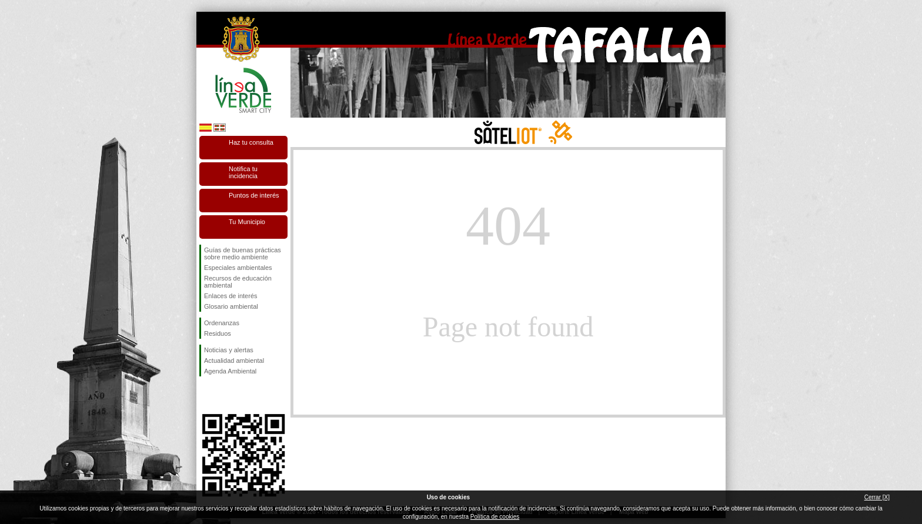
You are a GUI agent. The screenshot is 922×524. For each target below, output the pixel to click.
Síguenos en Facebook (206, 395)
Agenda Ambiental (230, 371)
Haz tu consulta (251, 142)
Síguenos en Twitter (226, 395)
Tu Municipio (247, 221)
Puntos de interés (254, 195)
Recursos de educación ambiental (238, 282)
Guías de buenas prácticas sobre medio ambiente (242, 253)
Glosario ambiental (231, 306)
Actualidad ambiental (234, 360)
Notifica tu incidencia (243, 172)
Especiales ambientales (238, 267)
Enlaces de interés (231, 295)
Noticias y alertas (228, 349)
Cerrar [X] (877, 497)
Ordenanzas (221, 322)
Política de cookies (494, 516)
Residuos (217, 333)
